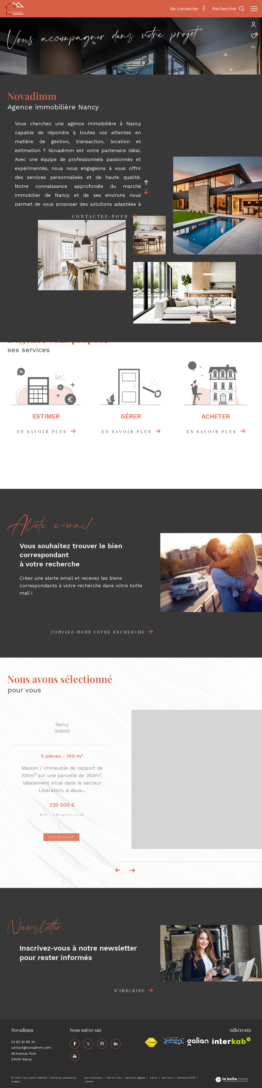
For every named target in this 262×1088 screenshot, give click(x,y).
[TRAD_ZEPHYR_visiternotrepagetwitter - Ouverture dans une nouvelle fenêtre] (88, 1044)
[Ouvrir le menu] (254, 8)
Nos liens (168, 1077)
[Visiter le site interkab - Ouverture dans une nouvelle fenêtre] (231, 1040)
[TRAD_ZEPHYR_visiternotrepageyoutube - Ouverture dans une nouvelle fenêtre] (75, 1056)
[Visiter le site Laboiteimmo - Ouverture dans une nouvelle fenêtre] (231, 1080)
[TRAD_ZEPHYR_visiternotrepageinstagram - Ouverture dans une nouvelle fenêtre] (102, 1044)
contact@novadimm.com (31, 1047)
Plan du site (114, 1077)
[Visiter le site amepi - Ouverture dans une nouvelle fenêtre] (174, 1041)
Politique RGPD (186, 1077)
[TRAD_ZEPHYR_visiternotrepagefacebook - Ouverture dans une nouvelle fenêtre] (75, 1044)
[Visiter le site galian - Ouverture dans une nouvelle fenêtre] (197, 1041)
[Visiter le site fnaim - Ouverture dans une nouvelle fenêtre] (151, 1042)
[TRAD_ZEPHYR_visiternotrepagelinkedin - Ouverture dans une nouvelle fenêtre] (116, 1044)
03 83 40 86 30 (23, 1042)
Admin (154, 1077)
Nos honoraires (93, 1077)
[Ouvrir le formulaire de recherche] (228, 8)
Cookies (89, 1081)
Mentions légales (135, 1077)
